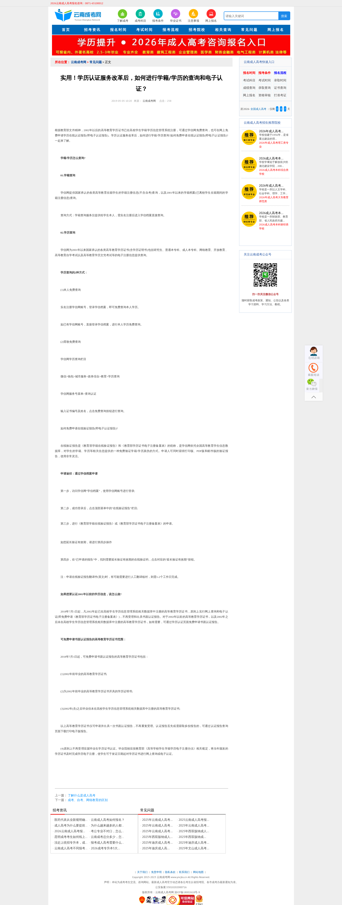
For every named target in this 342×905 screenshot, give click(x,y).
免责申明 (156, 872)
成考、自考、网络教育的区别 (88, 800)
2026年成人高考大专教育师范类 (265, 193)
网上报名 (249, 95)
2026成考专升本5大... (105, 848)
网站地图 (198, 872)
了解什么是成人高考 (81, 795)
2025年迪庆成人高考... (157, 842)
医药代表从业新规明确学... (72, 820)
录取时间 (280, 80)
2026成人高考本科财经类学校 (265, 220)
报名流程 (280, 73)
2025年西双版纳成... (192, 837)
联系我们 (184, 872)
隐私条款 (170, 872)
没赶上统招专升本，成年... (72, 842)
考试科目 (249, 80)
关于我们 (142, 872)
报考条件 (264, 73)
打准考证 (280, 95)
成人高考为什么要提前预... (72, 825)
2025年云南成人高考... (157, 820)
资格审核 (264, 95)
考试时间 (264, 80)
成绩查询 (249, 88)
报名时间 (249, 73)
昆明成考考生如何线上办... (72, 837)
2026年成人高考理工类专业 (265, 139)
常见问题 (96, 62)
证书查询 (280, 88)
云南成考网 (79, 62)
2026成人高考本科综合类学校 (265, 166)
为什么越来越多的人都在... (109, 825)
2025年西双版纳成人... (194, 831)
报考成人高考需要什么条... (109, 842)
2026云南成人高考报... (69, 831)
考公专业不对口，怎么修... (109, 831)
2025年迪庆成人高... (156, 848)
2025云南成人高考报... (194, 820)
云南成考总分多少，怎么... (109, 837)
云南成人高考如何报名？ (108, 820)
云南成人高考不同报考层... (72, 848)
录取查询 (264, 88)
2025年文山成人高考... (194, 848)
